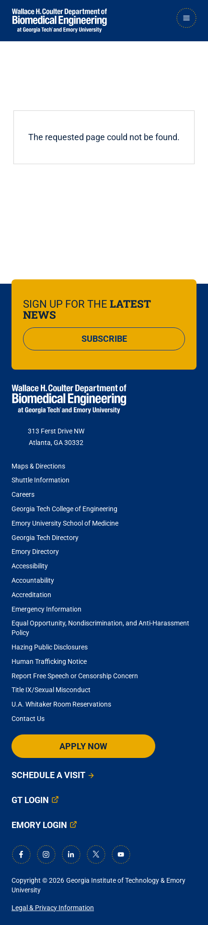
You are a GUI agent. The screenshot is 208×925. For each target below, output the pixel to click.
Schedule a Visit (48, 775)
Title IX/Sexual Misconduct (51, 690)
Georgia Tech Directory (45, 537)
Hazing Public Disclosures (50, 647)
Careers (23, 494)
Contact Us (28, 718)
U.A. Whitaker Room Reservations (61, 704)
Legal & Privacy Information (53, 908)
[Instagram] (46, 854)
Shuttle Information (40, 480)
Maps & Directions (38, 466)
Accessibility (30, 566)
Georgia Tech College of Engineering (64, 509)
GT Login (30, 800)
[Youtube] (120, 854)
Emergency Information (46, 609)
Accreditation (31, 595)
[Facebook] (21, 854)
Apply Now (83, 746)
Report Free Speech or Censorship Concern (75, 676)
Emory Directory (35, 551)
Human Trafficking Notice (49, 661)
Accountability (33, 580)
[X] (95, 854)
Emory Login (39, 825)
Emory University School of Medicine (66, 523)
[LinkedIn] (71, 854)
